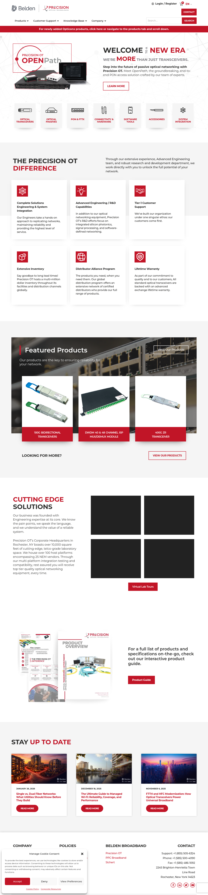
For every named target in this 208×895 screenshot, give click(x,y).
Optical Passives (51, 120)
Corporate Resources (51, 889)
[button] (82, 853)
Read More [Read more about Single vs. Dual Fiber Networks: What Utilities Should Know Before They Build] (27, 808)
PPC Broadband (116, 857)
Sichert (110, 862)
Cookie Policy (32, 889)
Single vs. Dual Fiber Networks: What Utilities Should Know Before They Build (38, 797)
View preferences (71, 881)
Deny (44, 881)
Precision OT (114, 853)
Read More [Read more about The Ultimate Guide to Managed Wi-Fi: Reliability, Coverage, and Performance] (92, 808)
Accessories (157, 119)
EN (187, 4)
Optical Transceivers (25, 120)
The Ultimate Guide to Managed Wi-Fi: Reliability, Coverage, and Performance (101, 797)
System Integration (183, 120)
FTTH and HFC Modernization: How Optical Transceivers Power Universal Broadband (168, 797)
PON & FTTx (77, 119)
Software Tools (130, 120)
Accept (17, 881)
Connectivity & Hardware (104, 120)
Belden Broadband (126, 846)
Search (189, 20)
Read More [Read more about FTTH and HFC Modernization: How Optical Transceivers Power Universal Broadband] (157, 808)
